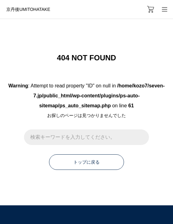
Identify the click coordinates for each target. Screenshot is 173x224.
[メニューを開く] (164, 9)
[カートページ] (150, 9)
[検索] (141, 137)
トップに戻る (86, 162)
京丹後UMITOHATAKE (28, 9)
